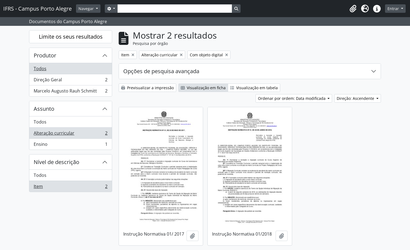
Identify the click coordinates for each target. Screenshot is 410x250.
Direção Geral (70, 80)
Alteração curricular (70, 134)
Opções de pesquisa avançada (161, 71)
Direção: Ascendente (356, 98)
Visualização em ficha (203, 87)
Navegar (86, 8)
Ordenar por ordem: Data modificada (292, 98)
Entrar (393, 8)
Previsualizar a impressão (147, 87)
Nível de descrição (56, 162)
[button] (353, 9)
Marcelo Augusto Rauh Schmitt (70, 92)
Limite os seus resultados (71, 36)
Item (70, 187)
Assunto (44, 108)
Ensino (70, 145)
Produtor (45, 55)
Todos (40, 69)
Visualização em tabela (254, 87)
